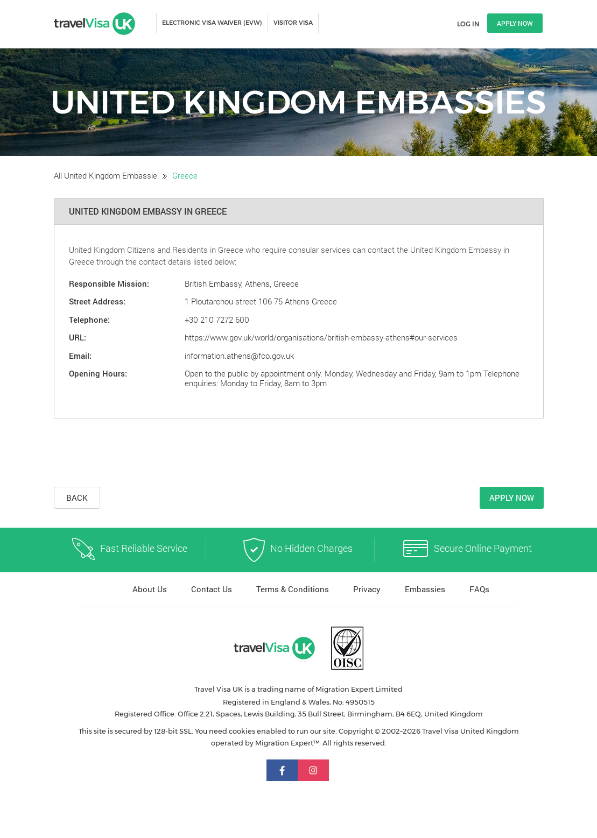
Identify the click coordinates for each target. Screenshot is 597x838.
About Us (149, 589)
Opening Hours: (98, 373)
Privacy (367, 589)
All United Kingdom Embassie (105, 175)
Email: (80, 355)
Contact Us (211, 589)
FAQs (479, 589)
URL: (77, 337)
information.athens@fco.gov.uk (239, 355)
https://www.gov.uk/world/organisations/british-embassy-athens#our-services (321, 337)
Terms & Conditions (292, 589)
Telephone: (89, 319)
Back (77, 497)
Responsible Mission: (109, 283)
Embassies (425, 589)
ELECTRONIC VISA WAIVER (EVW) (212, 22)
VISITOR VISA (293, 22)
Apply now (515, 23)
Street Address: (97, 301)
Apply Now (511, 497)
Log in (468, 24)
